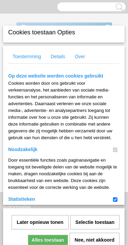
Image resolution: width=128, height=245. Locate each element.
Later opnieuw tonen (40, 146)
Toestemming (27, 56)
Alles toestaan (48, 164)
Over (80, 56)
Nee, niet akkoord (95, 164)
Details (58, 56)
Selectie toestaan (94, 146)
